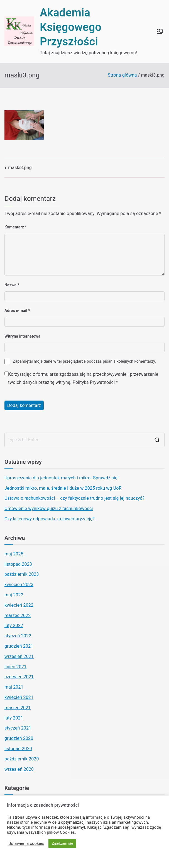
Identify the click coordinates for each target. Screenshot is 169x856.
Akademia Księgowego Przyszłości (70, 27)
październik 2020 (21, 759)
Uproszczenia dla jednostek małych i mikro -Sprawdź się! (61, 478)
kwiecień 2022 (18, 605)
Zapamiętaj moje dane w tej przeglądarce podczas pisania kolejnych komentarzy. (84, 361)
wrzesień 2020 (19, 769)
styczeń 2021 (17, 728)
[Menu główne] (160, 31)
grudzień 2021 (18, 646)
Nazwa (11, 285)
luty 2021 (13, 718)
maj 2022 (13, 595)
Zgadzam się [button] (62, 843)
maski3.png (20, 167)
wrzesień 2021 (19, 656)
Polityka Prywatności (94, 382)
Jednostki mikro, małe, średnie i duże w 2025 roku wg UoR (63, 488)
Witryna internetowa (22, 336)
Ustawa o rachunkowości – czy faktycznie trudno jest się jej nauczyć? (74, 498)
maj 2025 (13, 554)
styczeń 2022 (17, 635)
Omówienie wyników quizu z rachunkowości (48, 508)
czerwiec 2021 (19, 676)
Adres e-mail (17, 310)
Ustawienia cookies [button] (26, 843)
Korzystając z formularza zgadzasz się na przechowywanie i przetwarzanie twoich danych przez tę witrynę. (83, 378)
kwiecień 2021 (18, 697)
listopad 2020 (18, 748)
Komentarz (15, 227)
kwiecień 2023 (18, 584)
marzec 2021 (17, 707)
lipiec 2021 (15, 666)
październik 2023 (21, 574)
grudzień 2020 (18, 738)
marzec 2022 (17, 615)
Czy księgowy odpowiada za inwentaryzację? (49, 518)
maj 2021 (13, 687)
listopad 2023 (18, 564)
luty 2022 (13, 625)
